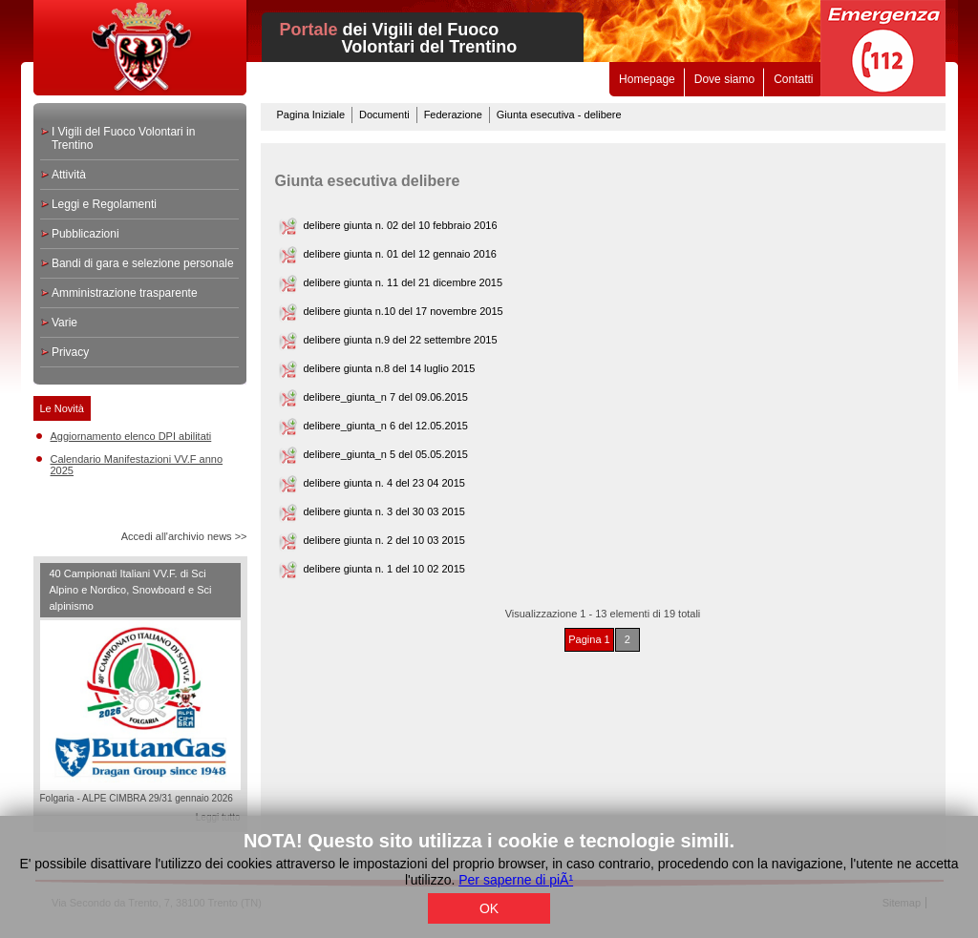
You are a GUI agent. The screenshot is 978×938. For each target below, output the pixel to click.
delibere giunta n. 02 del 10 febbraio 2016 (401, 225)
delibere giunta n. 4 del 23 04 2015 (384, 483)
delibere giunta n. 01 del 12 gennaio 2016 (400, 254)
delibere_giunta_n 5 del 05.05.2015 (386, 454)
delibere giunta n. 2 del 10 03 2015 (384, 540)
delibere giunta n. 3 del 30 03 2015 (384, 511)
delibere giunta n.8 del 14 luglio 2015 (390, 368)
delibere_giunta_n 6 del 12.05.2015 (386, 425)
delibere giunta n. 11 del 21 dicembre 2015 (403, 282)
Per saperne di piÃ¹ (515, 879)
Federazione (453, 114)
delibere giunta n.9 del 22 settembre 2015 (401, 339)
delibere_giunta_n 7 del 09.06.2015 (386, 397)
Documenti (384, 114)
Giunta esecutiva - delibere (559, 114)
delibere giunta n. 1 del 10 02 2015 (384, 568)
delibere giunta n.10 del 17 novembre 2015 (403, 311)
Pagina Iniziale (311, 114)
